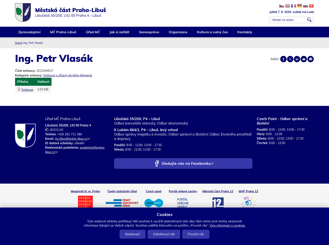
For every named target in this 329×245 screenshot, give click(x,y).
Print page (310, 59)
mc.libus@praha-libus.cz (72, 139)
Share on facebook (283, 59)
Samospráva (149, 33)
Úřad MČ (93, 33)
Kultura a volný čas (212, 33)
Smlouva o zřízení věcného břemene (67, 75)
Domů (18, 42)
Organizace (178, 33)
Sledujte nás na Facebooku (187, 164)
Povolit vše (196, 234)
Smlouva (27, 90)
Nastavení (132, 234)
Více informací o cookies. (227, 225)
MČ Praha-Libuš (63, 33)
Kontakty (245, 33)
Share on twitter (290, 59)
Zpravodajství (29, 33)
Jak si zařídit (119, 33)
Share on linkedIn (297, 59)
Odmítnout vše (164, 234)
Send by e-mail (304, 59)
